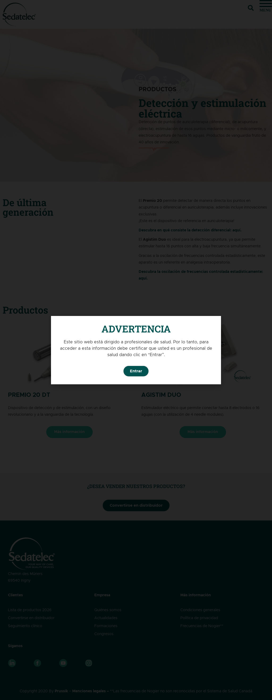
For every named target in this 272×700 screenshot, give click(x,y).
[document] (136, 350)
